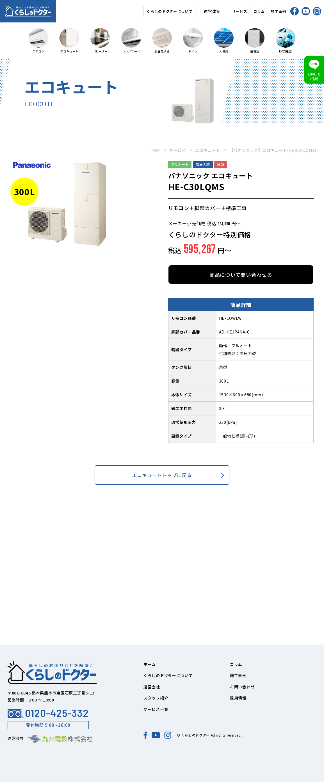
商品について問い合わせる (240, 274)
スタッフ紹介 (155, 698)
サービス (239, 11)
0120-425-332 (48, 713)
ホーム (149, 664)
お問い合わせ (242, 686)
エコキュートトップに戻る (162, 475)
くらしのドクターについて (169, 11)
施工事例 (278, 11)
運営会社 (151, 686)
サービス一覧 (155, 709)
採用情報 (238, 698)
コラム (259, 11)
